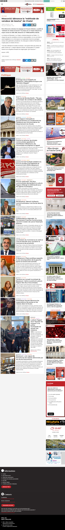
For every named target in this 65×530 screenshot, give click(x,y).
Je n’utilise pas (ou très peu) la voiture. (55, 402)
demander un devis (8, 505)
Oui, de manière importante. (54, 394)
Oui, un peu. (51, 396)
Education (23, 354)
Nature (23, 78)
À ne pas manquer (55, 310)
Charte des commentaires (8, 477)
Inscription (51, 195)
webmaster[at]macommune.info (8, 512)
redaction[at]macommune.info (7, 498)
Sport (28, 160)
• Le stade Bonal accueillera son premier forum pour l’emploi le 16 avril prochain (55, 47)
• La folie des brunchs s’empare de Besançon (55, 43)
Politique (4, 16)
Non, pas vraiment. (53, 398)
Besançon (18, 78)
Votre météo (55, 418)
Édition (35, 4)
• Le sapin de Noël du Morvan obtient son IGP (55, 55)
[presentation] (47, 317)
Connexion (60, 195)
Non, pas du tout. (52, 399)
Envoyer (51, 414)
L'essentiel (55, 39)
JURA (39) (18, 238)
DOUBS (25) (18, 117)
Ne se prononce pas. (53, 404)
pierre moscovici (5, 56)
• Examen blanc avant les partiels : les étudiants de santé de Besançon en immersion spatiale (54, 59)
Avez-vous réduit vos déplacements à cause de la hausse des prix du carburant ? (55, 390)
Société (28, 138)
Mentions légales (6, 482)
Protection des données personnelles (10, 478)
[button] (61, 1)
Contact (4, 473)
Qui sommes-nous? (7, 475)
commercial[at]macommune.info (8, 502)
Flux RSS (4, 480)
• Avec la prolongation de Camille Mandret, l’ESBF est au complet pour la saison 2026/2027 (54, 51)
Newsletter (6, 486)
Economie (23, 117)
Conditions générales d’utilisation (10, 483)
